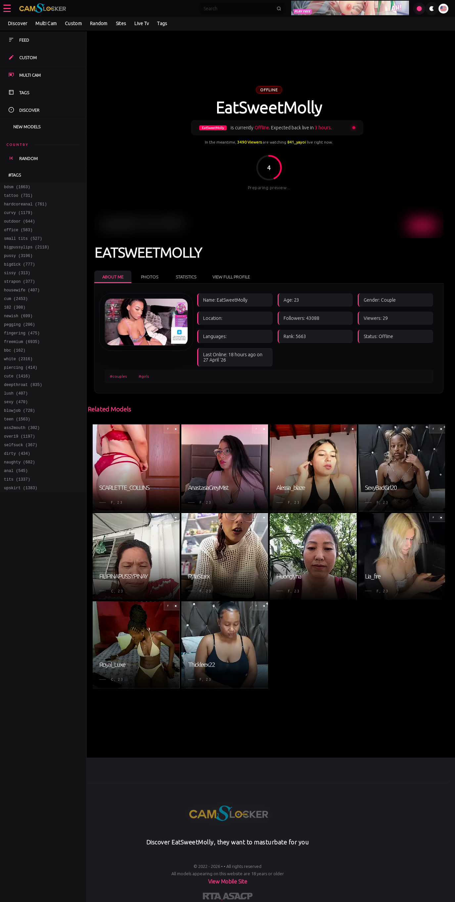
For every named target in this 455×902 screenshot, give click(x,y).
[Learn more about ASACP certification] (237, 897)
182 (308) (14, 322)
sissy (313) (17, 283)
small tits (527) (23, 245)
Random (99, 23)
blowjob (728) (19, 437)
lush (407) (16, 418)
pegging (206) (19, 341)
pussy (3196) (18, 264)
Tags (162, 23)
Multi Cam (46, 23)
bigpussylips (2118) (26, 255)
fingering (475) (22, 351)
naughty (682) (19, 494)
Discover (17, 23)
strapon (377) (19, 293)
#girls (144, 376)
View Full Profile (231, 277)
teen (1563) (17, 447)
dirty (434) (17, 485)
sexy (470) (16, 427)
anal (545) (16, 504)
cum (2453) (16, 312)
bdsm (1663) (17, 188)
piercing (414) (20, 389)
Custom (73, 23)
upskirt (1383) (20, 523)
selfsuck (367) (20, 475)
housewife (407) (22, 303)
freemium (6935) (22, 360)
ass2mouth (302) (22, 456)
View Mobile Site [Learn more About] (227, 881)
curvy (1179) (18, 216)
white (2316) (18, 379)
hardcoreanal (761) (25, 207)
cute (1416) (17, 399)
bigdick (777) (19, 274)
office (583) (18, 235)
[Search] (238, 8)
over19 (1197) (19, 466)
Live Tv (141, 23)
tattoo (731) (18, 197)
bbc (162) (14, 370)
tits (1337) (17, 514)
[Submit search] (279, 8)
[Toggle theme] (431, 8)
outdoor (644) (19, 226)
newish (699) (18, 331)
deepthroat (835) (23, 408)
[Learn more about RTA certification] (213, 897)
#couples (118, 376)
